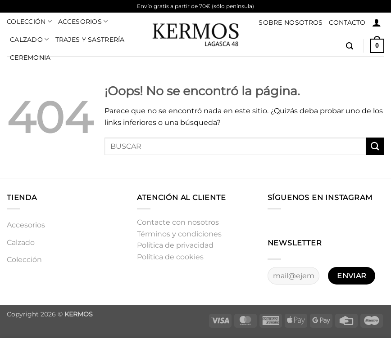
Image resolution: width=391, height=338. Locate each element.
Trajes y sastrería (90, 40)
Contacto (347, 22)
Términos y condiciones (179, 234)
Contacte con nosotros (178, 222)
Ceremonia (30, 57)
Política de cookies (170, 257)
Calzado (29, 39)
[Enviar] (375, 146)
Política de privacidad (175, 245)
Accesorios (83, 21)
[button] (376, 22)
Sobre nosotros (291, 22)
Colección (29, 21)
